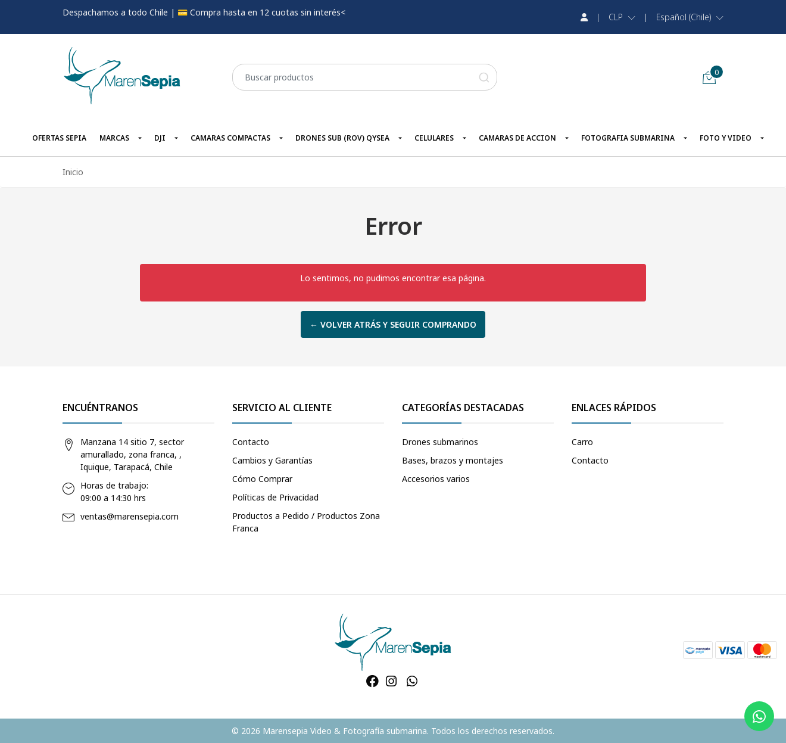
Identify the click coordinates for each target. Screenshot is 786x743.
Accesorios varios (436, 478)
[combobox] (364, 77)
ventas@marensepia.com (129, 516)
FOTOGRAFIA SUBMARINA (628, 138)
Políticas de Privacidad (275, 497)
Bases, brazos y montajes (452, 460)
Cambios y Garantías (272, 460)
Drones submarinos (440, 441)
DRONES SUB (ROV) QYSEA (342, 138)
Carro (582, 441)
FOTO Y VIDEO (725, 138)
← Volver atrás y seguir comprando (393, 324)
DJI (160, 138)
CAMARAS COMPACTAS (230, 138)
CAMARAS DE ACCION (517, 138)
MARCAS (114, 138)
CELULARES (434, 138)
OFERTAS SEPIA (59, 138)
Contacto (250, 441)
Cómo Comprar (262, 478)
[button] (622, 17)
